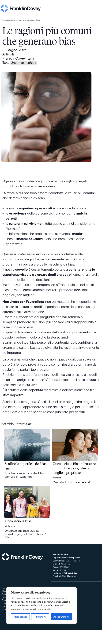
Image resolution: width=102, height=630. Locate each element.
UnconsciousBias (23, 62)
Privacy (5, 609)
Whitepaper (10, 526)
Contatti (5, 600)
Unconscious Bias (18, 521)
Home (4, 588)
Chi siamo (6, 603)
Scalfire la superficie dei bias (26, 463)
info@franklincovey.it (68, 576)
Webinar (57, 477)
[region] (41, 605)
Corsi (4, 594)
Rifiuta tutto (40, 616)
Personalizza (20, 616)
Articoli (8, 54)
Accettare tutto (61, 616)
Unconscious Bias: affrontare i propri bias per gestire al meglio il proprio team (74, 468)
